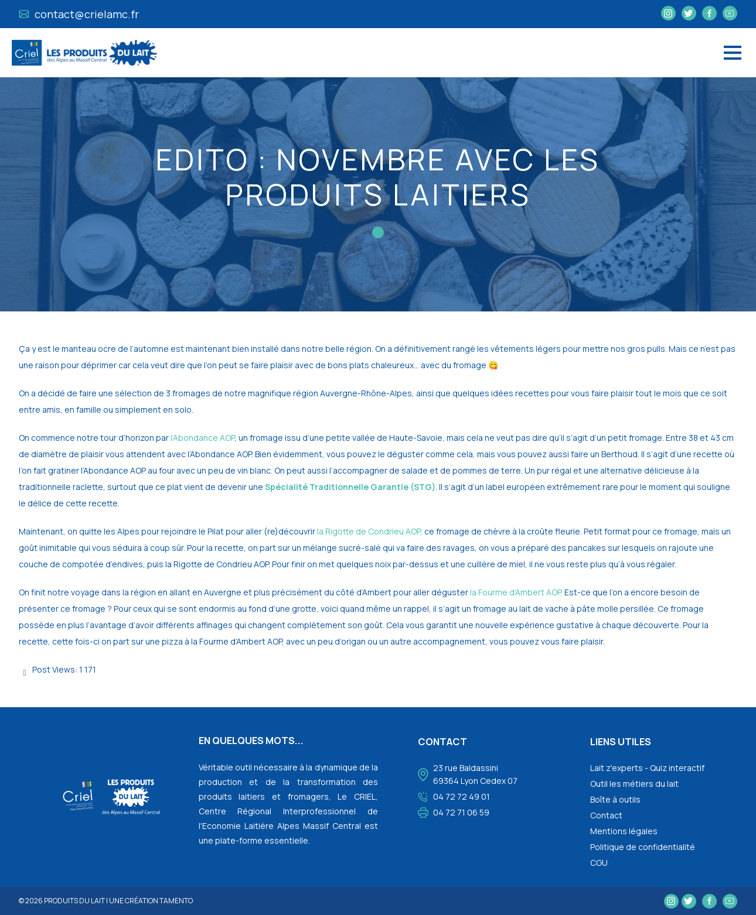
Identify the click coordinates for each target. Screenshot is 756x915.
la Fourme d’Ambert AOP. (516, 592)
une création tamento (151, 901)
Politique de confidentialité (642, 846)
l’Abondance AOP (202, 437)
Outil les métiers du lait (634, 783)
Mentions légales (624, 831)
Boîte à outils (615, 799)
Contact (606, 815)
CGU (599, 862)
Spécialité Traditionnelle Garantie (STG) (350, 486)
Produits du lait (74, 901)
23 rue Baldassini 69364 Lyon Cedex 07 (475, 774)
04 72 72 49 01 (461, 796)
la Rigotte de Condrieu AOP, (370, 531)
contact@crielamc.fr (79, 14)
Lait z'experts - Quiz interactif (647, 767)
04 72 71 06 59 (461, 812)
